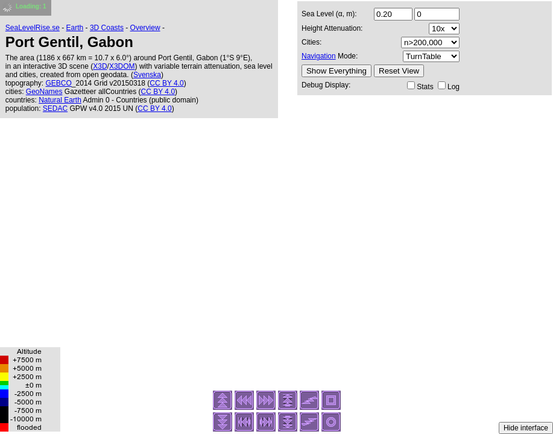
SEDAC (55, 108)
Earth (75, 28)
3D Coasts (107, 28)
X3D (100, 66)
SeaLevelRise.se (32, 28)
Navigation (319, 56)
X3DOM (122, 66)
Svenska (147, 75)
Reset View (399, 70)
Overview (145, 28)
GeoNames (44, 91)
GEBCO (59, 83)
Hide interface (526, 428)
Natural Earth (60, 100)
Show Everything (336, 70)
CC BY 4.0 (166, 83)
